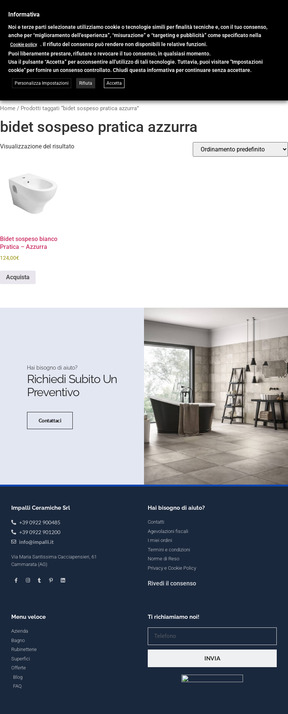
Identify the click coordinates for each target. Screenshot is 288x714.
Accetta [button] (114, 83)
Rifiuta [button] (85, 83)
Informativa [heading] (24, 14)
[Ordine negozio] (240, 149)
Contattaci (43, 457)
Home (7, 108)
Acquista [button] (18, 277)
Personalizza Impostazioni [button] (42, 83)
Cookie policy (23, 44)
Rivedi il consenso (172, 656)
